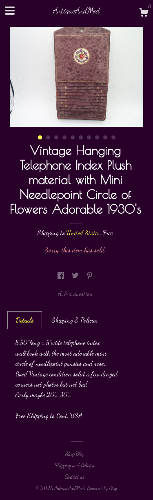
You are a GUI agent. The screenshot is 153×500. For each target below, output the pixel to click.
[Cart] (143, 13)
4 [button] (64, 137)
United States (83, 233)
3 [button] (56, 137)
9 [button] (105, 137)
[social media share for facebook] (62, 275)
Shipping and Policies (74, 465)
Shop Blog (74, 454)
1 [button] (40, 137)
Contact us (74, 476)
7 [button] (89, 137)
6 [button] (81, 137)
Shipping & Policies (75, 320)
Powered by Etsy (102, 488)
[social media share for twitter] (76, 275)
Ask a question (75, 293)
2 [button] (48, 137)
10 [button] (113, 137)
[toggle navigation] (10, 11)
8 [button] (97, 137)
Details (24, 320)
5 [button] (73, 137)
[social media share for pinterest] (89, 275)
